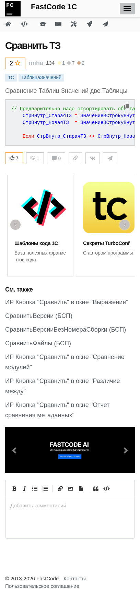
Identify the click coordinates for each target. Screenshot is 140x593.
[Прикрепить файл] (80, 488)
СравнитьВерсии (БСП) (38, 315)
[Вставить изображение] (70, 488)
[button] (15, 450)
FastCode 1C (54, 6)
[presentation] (70, 505)
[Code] (106, 488)
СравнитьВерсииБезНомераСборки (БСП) (65, 329)
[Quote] (96, 488)
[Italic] (24, 488)
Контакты (74, 578)
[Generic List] (35, 488)
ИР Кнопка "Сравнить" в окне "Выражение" (66, 302)
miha (36, 63)
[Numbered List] (45, 488)
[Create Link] (60, 488)
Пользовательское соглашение (42, 586)
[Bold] (14, 488)
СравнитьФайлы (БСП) (38, 343)
